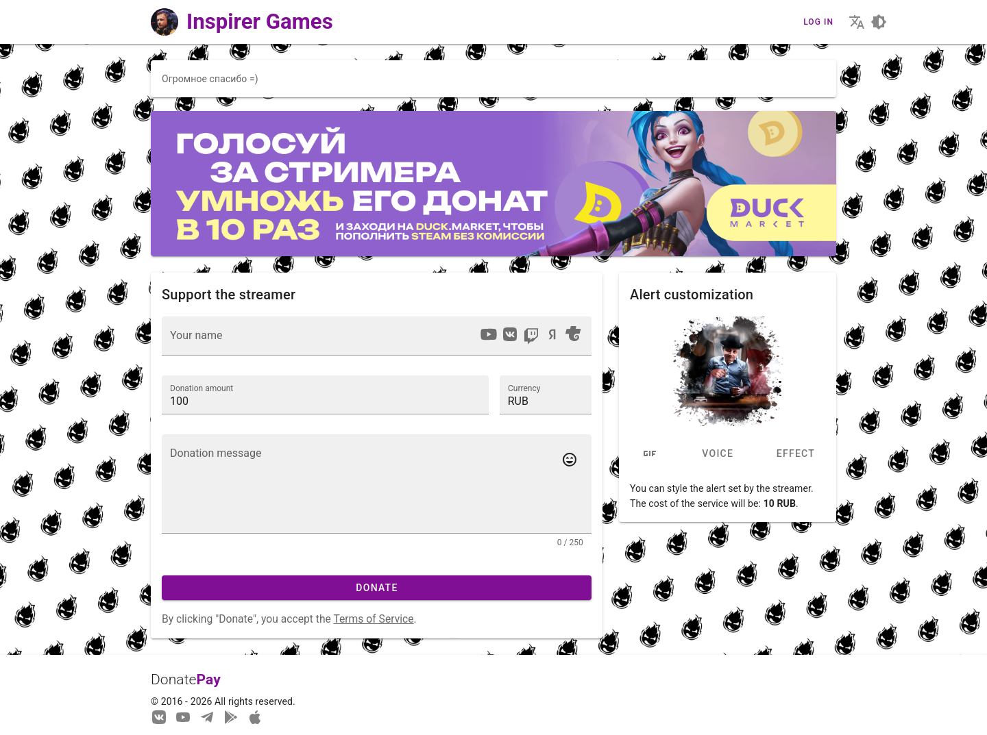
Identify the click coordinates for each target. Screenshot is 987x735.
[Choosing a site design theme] (878, 22)
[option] (488, 334)
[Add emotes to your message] (569, 459)
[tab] (650, 454)
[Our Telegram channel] (207, 716)
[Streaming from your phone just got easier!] (231, 716)
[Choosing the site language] (856, 22)
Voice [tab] (717, 454)
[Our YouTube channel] (183, 716)
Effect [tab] (795, 454)
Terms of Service (373, 618)
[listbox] (530, 336)
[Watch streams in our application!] (255, 716)
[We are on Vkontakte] (159, 716)
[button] (546, 394)
